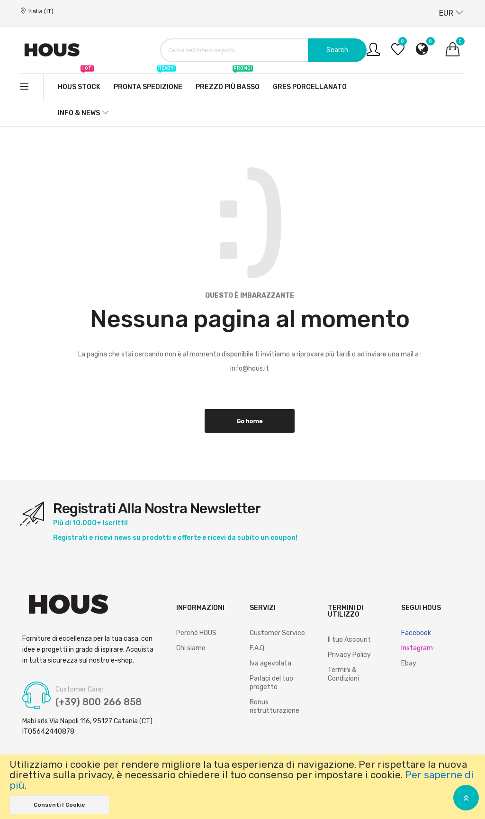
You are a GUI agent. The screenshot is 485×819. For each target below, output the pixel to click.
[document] (242, 786)
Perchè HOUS (196, 633)
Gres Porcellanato (310, 87)
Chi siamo (191, 648)
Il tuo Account (349, 640)
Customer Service (277, 633)
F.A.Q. (258, 648)
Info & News (79, 113)
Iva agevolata (270, 663)
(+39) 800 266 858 (99, 702)
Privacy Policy (349, 655)
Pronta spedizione (148, 82)
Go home (249, 421)
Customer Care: (79, 689)
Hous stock (79, 82)
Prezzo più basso (228, 82)
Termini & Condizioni (343, 674)
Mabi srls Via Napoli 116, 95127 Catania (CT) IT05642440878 (87, 726)
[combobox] (263, 50)
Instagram (417, 648)
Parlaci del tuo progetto (271, 682)
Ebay (408, 663)
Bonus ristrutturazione (274, 706)
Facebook (416, 633)
